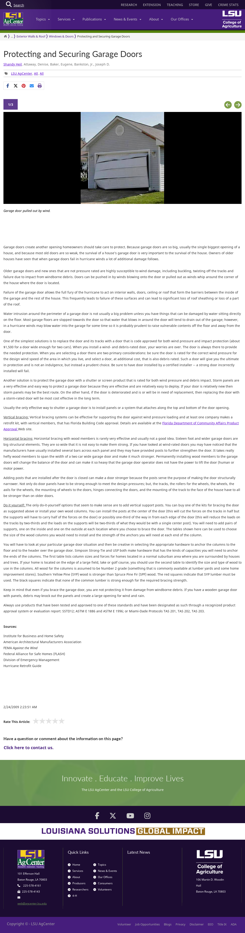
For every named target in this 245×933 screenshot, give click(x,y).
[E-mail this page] (32, 86)
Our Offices (182, 19)
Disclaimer (197, 924)
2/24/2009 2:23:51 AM (20, 707)
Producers (76, 883)
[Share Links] (23, 86)
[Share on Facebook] (8, 86)
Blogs (167, 924)
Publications (94, 19)
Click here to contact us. (29, 747)
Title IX (222, 924)
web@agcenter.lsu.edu (32, 903)
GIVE (208, 5)
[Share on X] (16, 86)
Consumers (103, 883)
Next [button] (238, 105)
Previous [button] (228, 105)
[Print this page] (40, 86)
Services (66, 19)
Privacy (180, 924)
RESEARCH (129, 5)
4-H (72, 896)
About (156, 19)
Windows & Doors (61, 36)
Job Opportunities (147, 924)
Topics (43, 19)
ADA (233, 924)
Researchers (78, 889)
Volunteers (102, 889)
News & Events (127, 19)
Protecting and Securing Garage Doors (103, 36)
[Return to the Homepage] (5, 36)
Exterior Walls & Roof (31, 36)
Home (74, 865)
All (36, 73)
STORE (194, 5)
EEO (210, 924)
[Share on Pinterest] (24, 86)
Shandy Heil (12, 64)
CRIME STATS (228, 5)
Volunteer (124, 924)
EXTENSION (152, 5)
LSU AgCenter (21, 73)
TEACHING (175, 5)
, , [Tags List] (24, 73)
